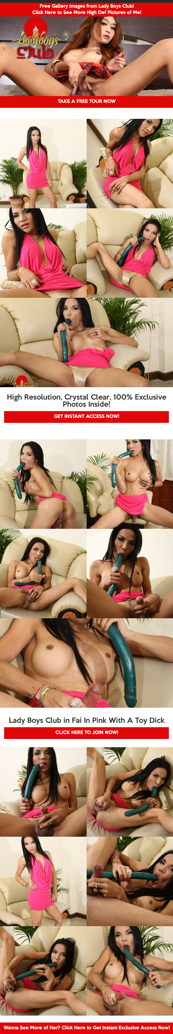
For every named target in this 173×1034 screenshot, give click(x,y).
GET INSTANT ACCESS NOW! (86, 417)
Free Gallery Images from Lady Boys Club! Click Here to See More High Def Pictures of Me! (86, 9)
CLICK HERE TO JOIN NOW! (86, 733)
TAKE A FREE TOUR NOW (87, 102)
